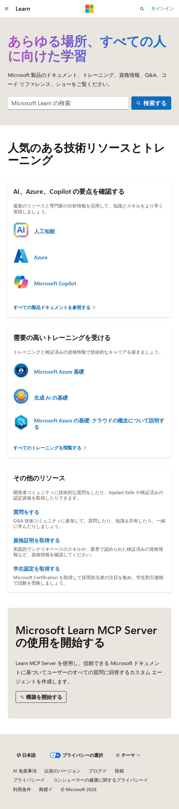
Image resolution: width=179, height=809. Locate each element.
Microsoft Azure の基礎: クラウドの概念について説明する (99, 423)
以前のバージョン (62, 771)
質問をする (26, 512)
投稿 (119, 771)
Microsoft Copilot (55, 283)
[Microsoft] (89, 9)
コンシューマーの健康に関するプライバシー (98, 780)
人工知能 (44, 231)
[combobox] (68, 103)
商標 (43, 789)
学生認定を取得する (36, 568)
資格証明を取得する (36, 540)
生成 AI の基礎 (51, 397)
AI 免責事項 (25, 771)
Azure (41, 257)
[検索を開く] (142, 9)
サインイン (162, 8)
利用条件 (22, 789)
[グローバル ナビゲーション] (6, 9)
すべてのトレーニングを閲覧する (50, 448)
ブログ (95, 771)
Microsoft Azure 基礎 (59, 371)
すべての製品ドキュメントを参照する (54, 307)
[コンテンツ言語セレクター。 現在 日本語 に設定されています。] (26, 755)
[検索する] (151, 103)
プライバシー (26, 780)
